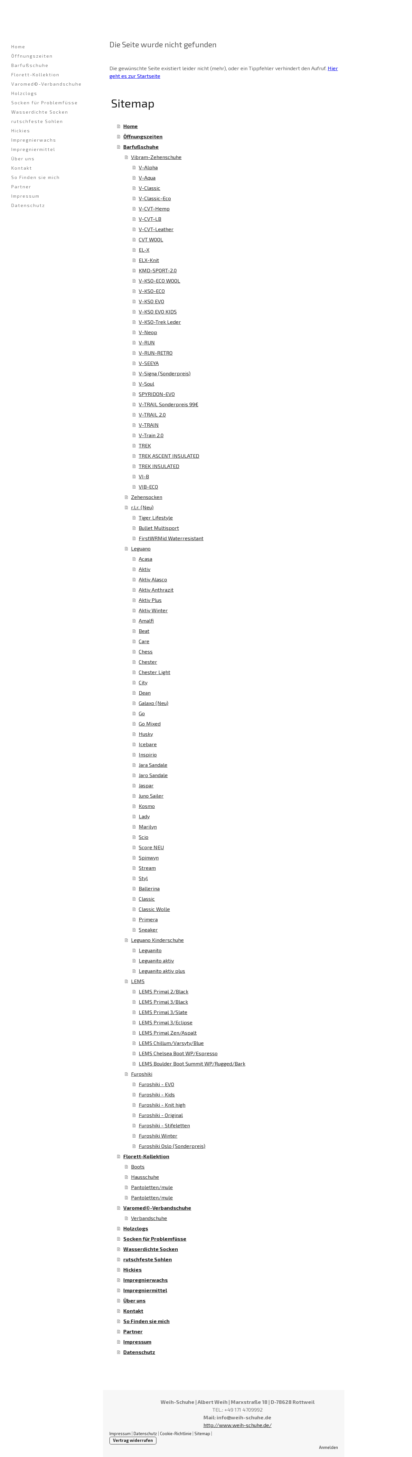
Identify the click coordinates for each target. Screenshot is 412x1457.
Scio (143, 837)
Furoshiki (141, 1074)
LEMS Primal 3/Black (163, 1002)
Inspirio (148, 754)
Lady (144, 816)
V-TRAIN (149, 425)
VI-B (144, 476)
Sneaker (148, 929)
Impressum (25, 196)
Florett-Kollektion (35, 74)
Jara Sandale (153, 765)
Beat (144, 631)
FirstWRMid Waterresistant (171, 538)
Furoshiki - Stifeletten (164, 1125)
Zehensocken (146, 497)
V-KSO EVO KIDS (158, 311)
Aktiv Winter (153, 610)
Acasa (145, 559)
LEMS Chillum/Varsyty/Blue (171, 1043)
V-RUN (147, 342)
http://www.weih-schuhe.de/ (237, 1425)
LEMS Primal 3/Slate (163, 1012)
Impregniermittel (33, 149)
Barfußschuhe (30, 65)
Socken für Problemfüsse (44, 102)
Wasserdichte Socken (39, 112)
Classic (147, 899)
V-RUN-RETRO (156, 353)
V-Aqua (147, 177)
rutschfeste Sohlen (37, 121)
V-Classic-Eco (155, 198)
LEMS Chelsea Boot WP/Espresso (178, 1053)
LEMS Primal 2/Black (163, 991)
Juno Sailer (151, 796)
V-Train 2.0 (151, 435)
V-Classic (149, 188)
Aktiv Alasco (153, 579)
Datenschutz (28, 205)
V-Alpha (148, 167)
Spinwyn (149, 857)
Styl (143, 878)
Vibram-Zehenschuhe (156, 157)
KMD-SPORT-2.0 (158, 270)
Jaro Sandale (153, 775)
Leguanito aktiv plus (162, 971)
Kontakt (21, 168)
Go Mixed (150, 723)
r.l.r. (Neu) (142, 507)
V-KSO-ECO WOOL (159, 280)
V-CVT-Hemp (154, 208)
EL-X (144, 250)
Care (144, 641)
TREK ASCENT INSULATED (169, 456)
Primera (148, 919)
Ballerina (149, 888)
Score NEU (151, 847)
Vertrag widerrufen (133, 1440)
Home (18, 46)
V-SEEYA (149, 363)
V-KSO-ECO (152, 291)
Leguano (141, 548)
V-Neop (148, 332)
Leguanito (150, 950)
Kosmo (147, 806)
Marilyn (148, 826)
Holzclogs (24, 93)
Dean (145, 693)
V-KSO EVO (151, 301)
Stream (147, 868)
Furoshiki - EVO (156, 1084)
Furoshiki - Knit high (162, 1105)
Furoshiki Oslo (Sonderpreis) (172, 1146)
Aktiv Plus (150, 600)
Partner (21, 186)
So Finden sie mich (35, 177)
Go (142, 713)
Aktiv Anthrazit (156, 590)
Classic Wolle (154, 909)
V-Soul (146, 384)
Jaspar (146, 785)
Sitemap (202, 1433)
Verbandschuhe (149, 1218)
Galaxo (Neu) (153, 703)
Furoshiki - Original (161, 1115)
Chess (146, 651)
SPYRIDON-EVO (157, 394)
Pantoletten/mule (152, 1187)
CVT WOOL (151, 239)
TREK (145, 445)
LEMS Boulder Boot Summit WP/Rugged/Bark (192, 1063)
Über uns (23, 158)
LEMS (138, 981)
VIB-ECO (148, 487)
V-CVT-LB (150, 219)
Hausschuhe (145, 1177)
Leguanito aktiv (156, 960)
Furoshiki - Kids (157, 1094)
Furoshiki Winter (158, 1136)
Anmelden (328, 1447)
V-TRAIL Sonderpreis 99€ (168, 404)
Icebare (148, 744)
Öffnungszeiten (32, 56)
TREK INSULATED (159, 466)
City (143, 682)
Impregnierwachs (33, 140)
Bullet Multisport (159, 528)
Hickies (20, 130)
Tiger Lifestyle (156, 517)
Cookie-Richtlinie (176, 1433)
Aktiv (144, 569)
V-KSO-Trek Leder (160, 322)
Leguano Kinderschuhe (157, 940)
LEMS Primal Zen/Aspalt (168, 1032)
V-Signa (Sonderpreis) (165, 373)
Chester (148, 662)
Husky (146, 734)
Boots (138, 1166)
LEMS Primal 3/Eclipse (165, 1022)
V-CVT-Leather (156, 229)
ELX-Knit (149, 260)
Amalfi (146, 620)
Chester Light (154, 672)
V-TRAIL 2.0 (152, 414)
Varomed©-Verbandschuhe (46, 84)
